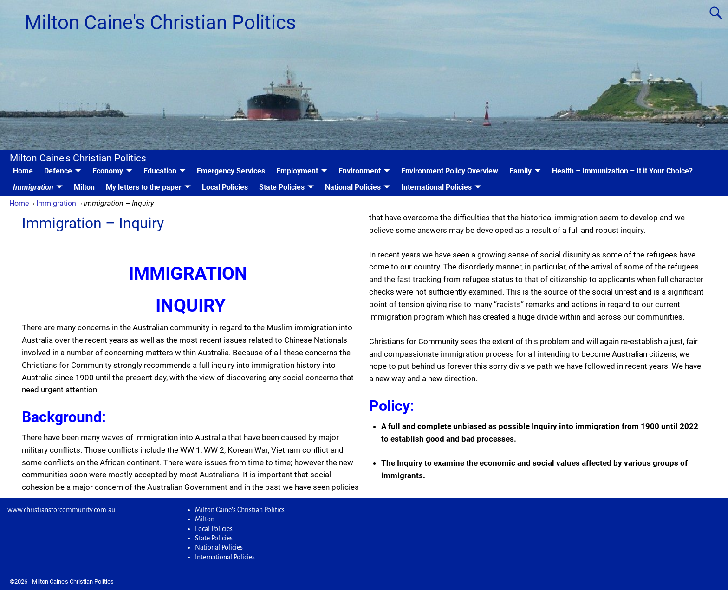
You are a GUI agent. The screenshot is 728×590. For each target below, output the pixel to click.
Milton (84, 187)
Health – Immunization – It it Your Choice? (622, 171)
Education (159, 171)
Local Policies (225, 187)
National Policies (353, 187)
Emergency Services (231, 171)
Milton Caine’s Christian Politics (240, 509)
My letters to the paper (144, 187)
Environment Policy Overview (449, 171)
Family (520, 171)
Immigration (33, 187)
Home (23, 171)
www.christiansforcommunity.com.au (61, 509)
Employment (297, 171)
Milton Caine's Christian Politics (160, 22)
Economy (107, 171)
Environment (359, 171)
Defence (58, 171)
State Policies (282, 187)
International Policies (436, 187)
